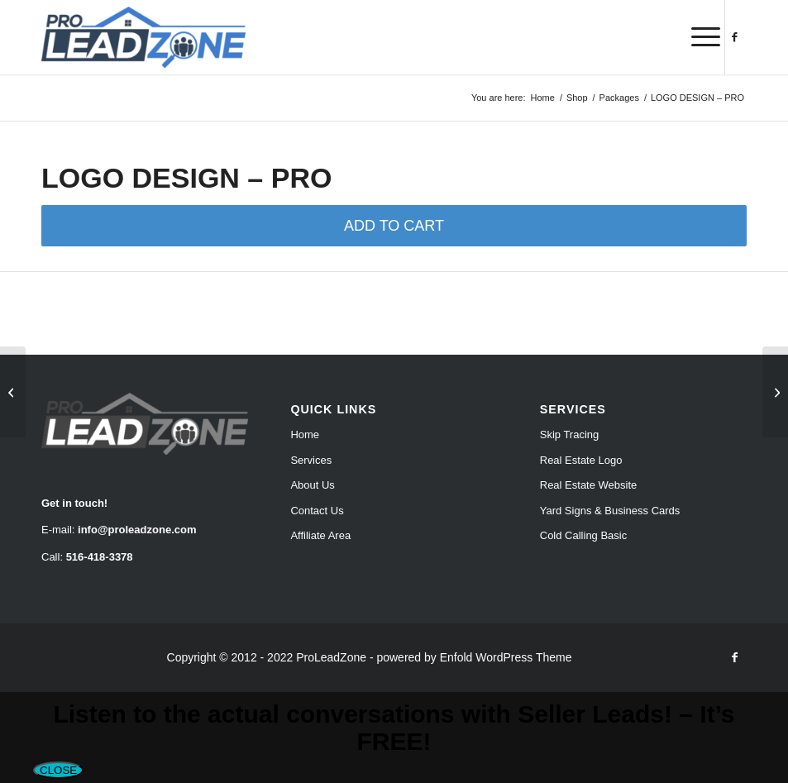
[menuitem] (697, 37)
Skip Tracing (569, 434)
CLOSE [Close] (58, 770)
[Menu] (697, 37)
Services (311, 460)
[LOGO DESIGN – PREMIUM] (775, 391)
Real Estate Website (589, 485)
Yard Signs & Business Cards (610, 510)
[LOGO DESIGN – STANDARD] (13, 391)
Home (304, 434)
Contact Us (316, 510)
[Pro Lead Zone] (143, 37)
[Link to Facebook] (734, 37)
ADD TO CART (394, 225)
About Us (312, 485)
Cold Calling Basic (584, 535)
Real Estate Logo (581, 460)
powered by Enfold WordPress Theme (473, 657)
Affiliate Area (320, 535)
